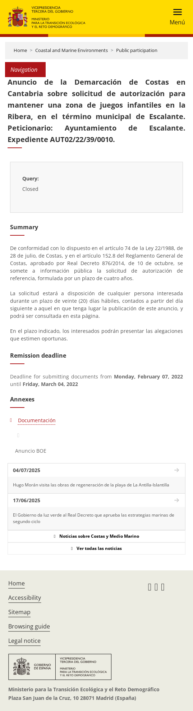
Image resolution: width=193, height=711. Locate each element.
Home (20, 50)
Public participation (136, 50)
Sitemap (19, 612)
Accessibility (24, 598)
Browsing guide (29, 626)
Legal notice (24, 641)
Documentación (37, 420)
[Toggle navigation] (175, 17)
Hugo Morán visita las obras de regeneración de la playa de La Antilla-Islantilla (91, 485)
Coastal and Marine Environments (71, 50)
